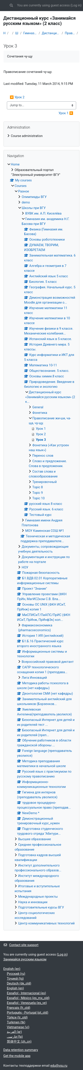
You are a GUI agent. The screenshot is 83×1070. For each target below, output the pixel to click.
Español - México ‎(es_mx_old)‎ (28, 998)
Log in (76, 5)
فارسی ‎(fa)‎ (15, 1037)
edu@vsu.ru (58, 1066)
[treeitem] (41, 136)
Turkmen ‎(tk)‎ (16, 1022)
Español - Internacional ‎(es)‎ (26, 993)
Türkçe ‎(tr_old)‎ (17, 1017)
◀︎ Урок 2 (17, 97)
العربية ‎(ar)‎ (14, 1032)
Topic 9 (37, 493)
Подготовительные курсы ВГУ (41, 907)
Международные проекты (38, 897)
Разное (23, 191)
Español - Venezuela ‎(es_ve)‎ (27, 1003)
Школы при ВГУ (16, 33)
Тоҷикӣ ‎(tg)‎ (15, 979)
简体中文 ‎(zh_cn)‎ (19, 1041)
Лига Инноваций (34, 678)
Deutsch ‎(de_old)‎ (19, 983)
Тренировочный (44, 482)
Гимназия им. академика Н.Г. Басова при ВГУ (30, 33)
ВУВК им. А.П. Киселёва (43, 213)
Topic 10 (38, 498)
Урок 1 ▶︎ (65, 113)
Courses (21, 186)
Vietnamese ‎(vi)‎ (18, 1027)
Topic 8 (37, 487)
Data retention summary (20, 1050)
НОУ (25, 567)
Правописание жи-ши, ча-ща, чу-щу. (70, 33)
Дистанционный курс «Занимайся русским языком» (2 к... (51, 33)
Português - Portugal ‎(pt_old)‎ (27, 1013)
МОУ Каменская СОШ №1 (44, 531)
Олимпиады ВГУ (34, 197)
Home (4, 33)
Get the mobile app (16, 1056)
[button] (11, 5)
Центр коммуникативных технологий (46, 923)
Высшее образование (34, 839)
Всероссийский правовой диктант (48, 662)
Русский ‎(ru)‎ (16, 974)
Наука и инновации (32, 902)
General (37, 407)
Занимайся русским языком (24, 959)
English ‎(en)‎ (11, 969)
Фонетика (39, 413)
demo (26, 202)
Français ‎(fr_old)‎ (18, 1008)
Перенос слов (42, 456)
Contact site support (21, 945)
